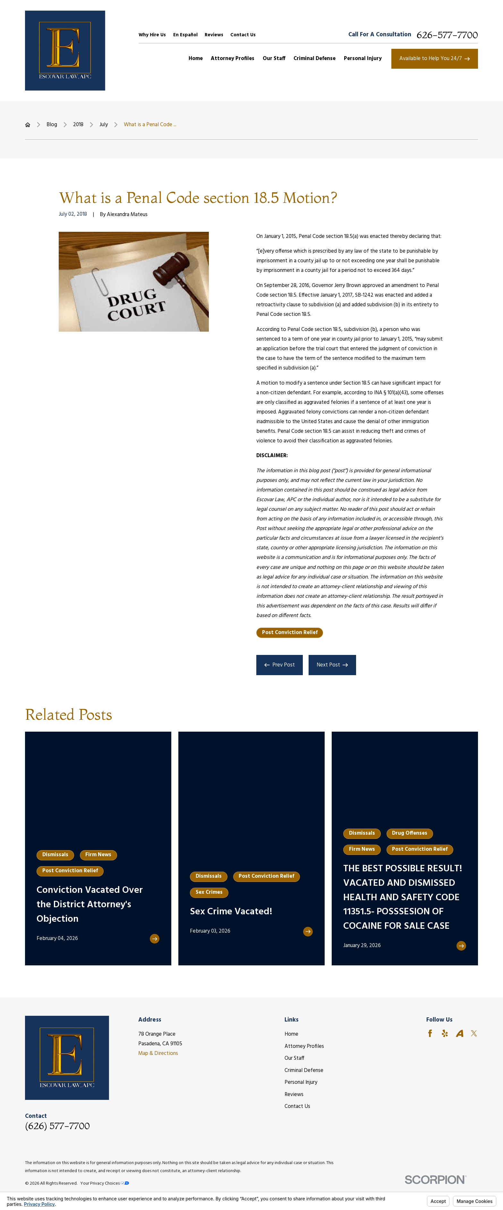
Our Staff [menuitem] (274, 58)
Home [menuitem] (196, 58)
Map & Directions (158, 1053)
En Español (185, 35)
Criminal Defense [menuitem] (315, 58)
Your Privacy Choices (104, 1183)
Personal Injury (301, 1082)
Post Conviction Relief (290, 632)
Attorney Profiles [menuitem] (232, 58)
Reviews (214, 35)
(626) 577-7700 (57, 1126)
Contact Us (243, 35)
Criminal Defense (304, 1070)
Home (291, 1034)
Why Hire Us (152, 35)
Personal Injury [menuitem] (363, 58)
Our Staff (294, 1058)
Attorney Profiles (304, 1046)
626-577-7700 (447, 35)
